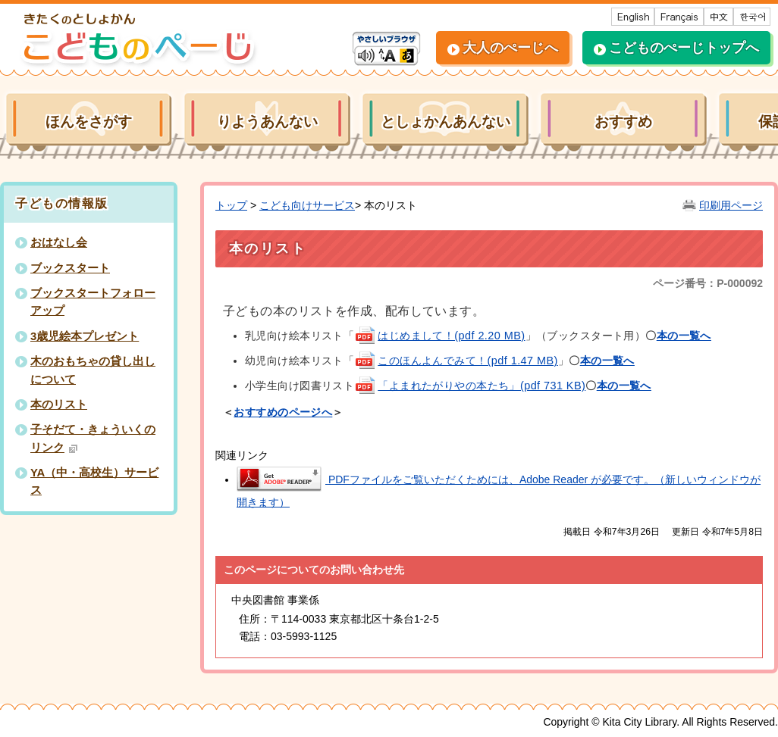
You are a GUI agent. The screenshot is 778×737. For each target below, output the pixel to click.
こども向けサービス (307, 205)
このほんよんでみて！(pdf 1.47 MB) (456, 360)
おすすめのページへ (283, 412)
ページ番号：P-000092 (708, 283)
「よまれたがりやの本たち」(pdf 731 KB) (469, 385)
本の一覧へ (607, 360)
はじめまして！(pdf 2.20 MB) (439, 335)
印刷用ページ (731, 205)
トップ (231, 205)
